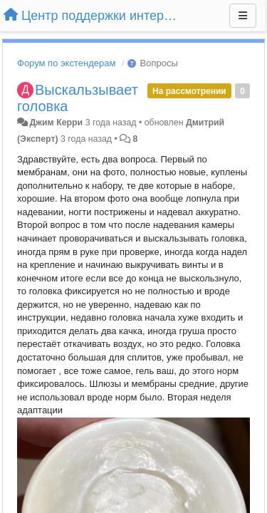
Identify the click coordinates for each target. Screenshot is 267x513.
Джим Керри (56, 123)
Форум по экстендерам (66, 63)
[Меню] (242, 16)
